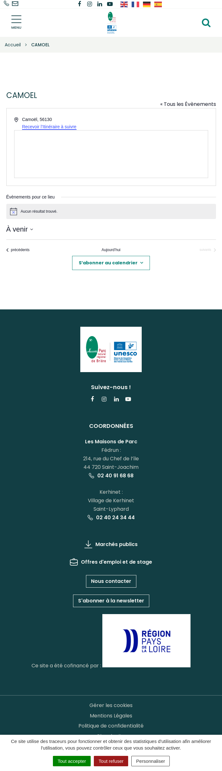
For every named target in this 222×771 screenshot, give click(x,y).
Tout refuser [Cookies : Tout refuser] (111, 761)
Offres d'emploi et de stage (111, 562)
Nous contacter (111, 581)
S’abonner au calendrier (108, 263)
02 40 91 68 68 (111, 475)
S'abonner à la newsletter (111, 600)
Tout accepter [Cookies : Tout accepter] (72, 761)
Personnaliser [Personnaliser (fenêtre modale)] (150, 761)
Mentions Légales (111, 715)
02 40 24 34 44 (111, 517)
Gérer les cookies (111, 705)
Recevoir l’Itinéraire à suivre (49, 126)
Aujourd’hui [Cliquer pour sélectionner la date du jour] (110, 250)
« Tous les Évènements (188, 104)
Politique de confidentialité (111, 725)
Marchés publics (111, 544)
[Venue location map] (111, 154)
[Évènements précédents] (18, 250)
